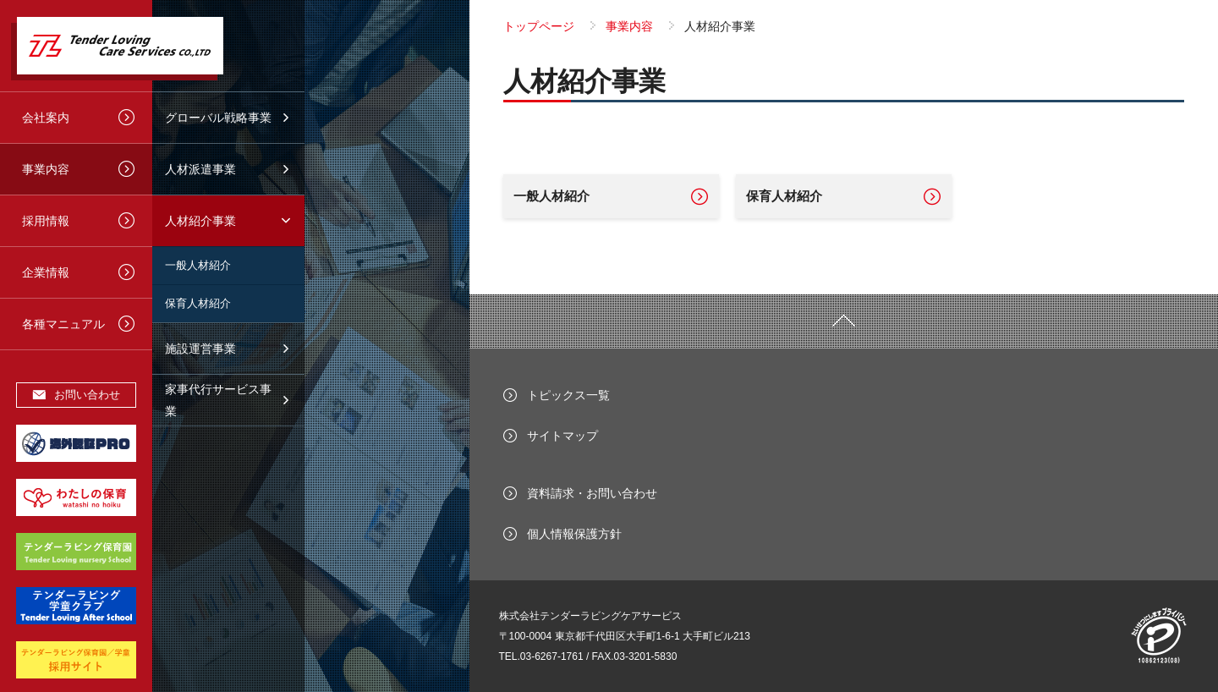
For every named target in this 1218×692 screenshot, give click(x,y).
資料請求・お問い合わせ (592, 493)
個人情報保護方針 (574, 534)
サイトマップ (562, 435)
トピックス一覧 (568, 395)
